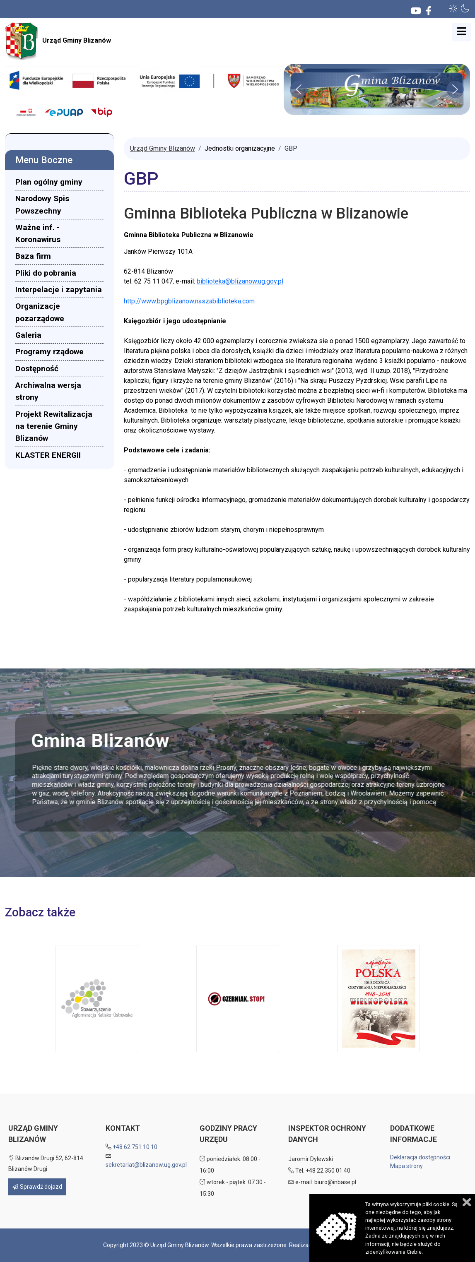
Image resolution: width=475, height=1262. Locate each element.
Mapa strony (406, 1166)
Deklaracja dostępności (420, 1157)
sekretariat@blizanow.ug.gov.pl (146, 1164)
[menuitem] (59, 182)
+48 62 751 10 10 (135, 1147)
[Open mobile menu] (461, 32)
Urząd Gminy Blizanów (58, 41)
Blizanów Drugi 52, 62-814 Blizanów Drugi (45, 1163)
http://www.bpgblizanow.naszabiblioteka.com (189, 301)
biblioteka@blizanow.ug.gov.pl (240, 281)
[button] (453, 8)
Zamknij (467, 1202)
